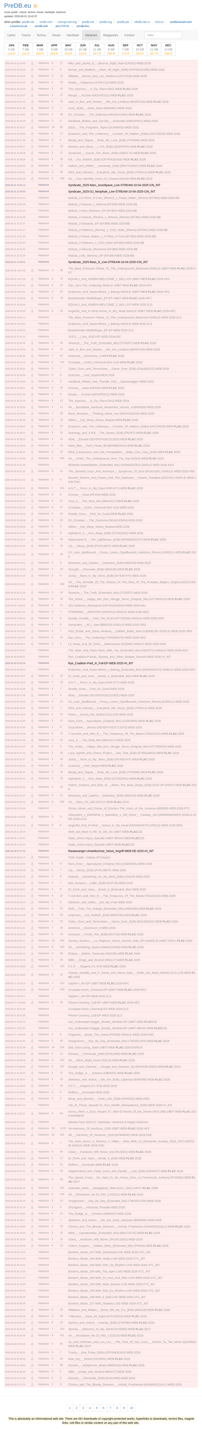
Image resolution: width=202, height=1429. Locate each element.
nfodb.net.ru (142, 22)
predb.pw (123, 22)
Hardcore (91, 35)
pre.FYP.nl (62, 26)
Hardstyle (73, 35)
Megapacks (110, 35)
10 (131, 1408)
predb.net (28, 22)
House (56, 35)
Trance (26, 35)
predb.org (105, 22)
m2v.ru (159, 22)
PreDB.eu (17, 5)
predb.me (88, 22)
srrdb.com (45, 22)
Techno (41, 35)
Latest (11, 35)
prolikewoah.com (181, 22)
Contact (129, 35)
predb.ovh (41, 26)
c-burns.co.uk (18, 26)
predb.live (83, 26)
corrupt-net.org (67, 22)
